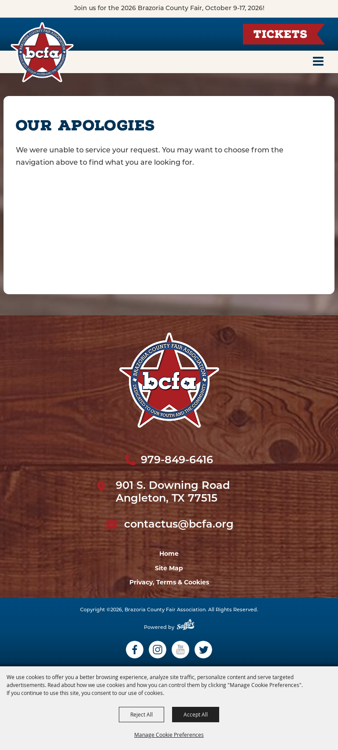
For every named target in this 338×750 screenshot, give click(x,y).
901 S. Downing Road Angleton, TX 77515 (173, 492)
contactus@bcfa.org (179, 525)
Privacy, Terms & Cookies (169, 582)
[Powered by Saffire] (185, 627)
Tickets (280, 35)
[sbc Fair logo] (169, 380)
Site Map (169, 568)
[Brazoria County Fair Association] (41, 52)
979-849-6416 (177, 460)
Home (169, 554)
